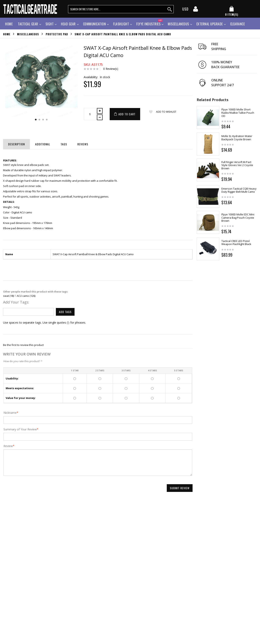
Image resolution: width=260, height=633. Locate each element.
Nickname (10, 412)
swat (6, 296)
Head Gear (68, 24)
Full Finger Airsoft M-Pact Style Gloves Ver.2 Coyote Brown (237, 165)
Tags (64, 144)
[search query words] (120, 9)
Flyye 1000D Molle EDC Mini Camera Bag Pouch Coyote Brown (237, 218)
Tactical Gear (28, 24)
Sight (50, 24)
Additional (42, 144)
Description (16, 144)
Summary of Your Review (20, 429)
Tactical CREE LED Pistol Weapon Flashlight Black (236, 242)
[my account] (195, 10)
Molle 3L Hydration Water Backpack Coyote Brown (236, 137)
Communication (94, 24)
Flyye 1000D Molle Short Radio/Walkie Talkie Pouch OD (237, 113)
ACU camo (23, 296)
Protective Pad (57, 34)
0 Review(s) (110, 69)
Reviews (82, 144)
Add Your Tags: (16, 302)
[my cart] (231, 11)
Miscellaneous (178, 24)
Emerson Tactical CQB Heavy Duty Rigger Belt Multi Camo (239, 190)
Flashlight (121, 24)
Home (6, 34)
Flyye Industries (149, 23)
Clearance (237, 24)
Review (8, 446)
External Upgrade (209, 24)
